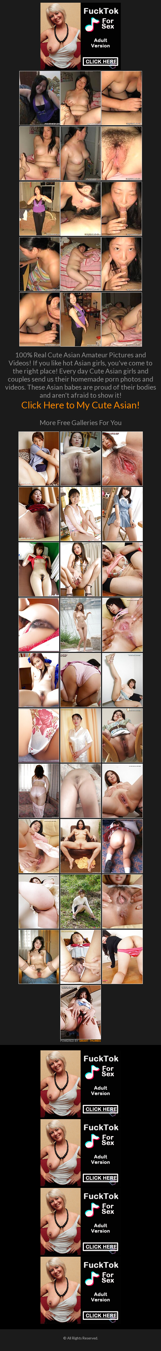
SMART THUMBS (90, 1040)
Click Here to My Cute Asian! (80, 404)
